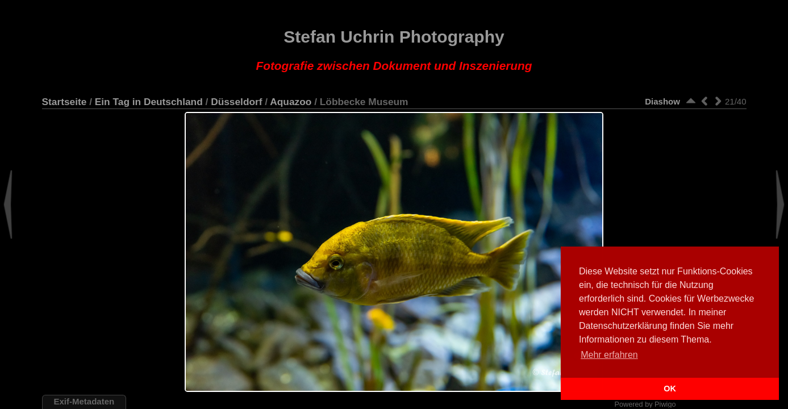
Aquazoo (290, 101)
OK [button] (670, 388)
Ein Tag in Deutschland (149, 101)
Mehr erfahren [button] (609, 355)
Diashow (662, 101)
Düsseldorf (236, 101)
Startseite (64, 101)
